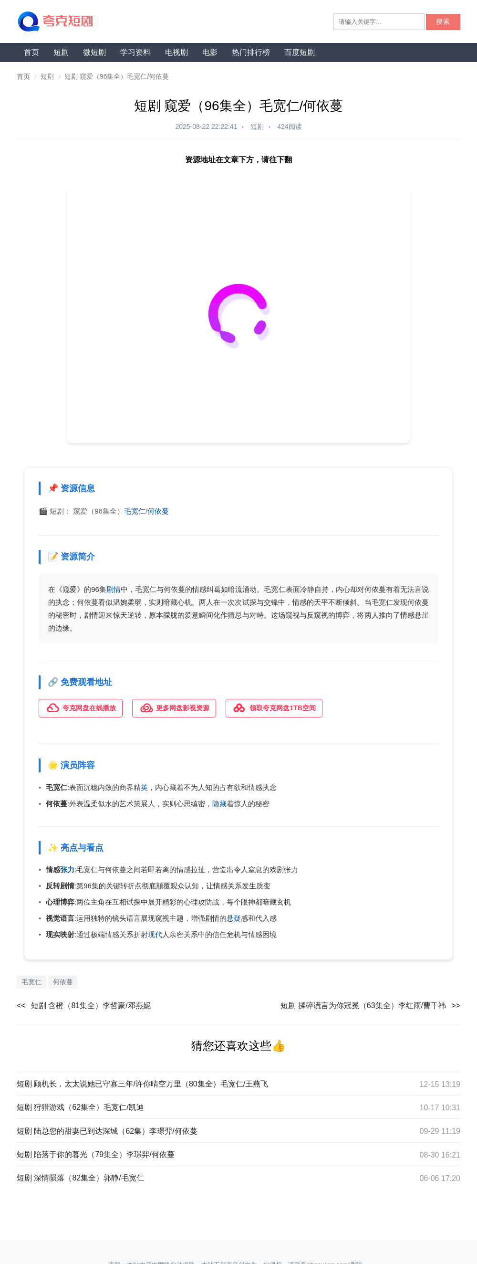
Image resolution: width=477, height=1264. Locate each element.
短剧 (61, 52)
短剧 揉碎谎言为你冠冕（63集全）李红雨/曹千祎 (363, 1005)
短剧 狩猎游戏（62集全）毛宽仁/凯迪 (80, 1107)
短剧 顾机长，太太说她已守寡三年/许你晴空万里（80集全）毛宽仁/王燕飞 (142, 1083)
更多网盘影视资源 (174, 708)
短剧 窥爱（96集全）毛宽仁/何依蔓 (116, 76)
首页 (31, 52)
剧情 (113, 589)
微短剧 (94, 52)
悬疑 (234, 918)
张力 (67, 869)
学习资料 (135, 52)
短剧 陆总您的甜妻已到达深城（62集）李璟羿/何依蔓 (107, 1131)
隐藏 (219, 803)
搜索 (443, 21)
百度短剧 (299, 52)
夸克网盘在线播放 (80, 708)
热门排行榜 (251, 52)
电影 (210, 52)
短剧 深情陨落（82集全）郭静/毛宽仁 (80, 1178)
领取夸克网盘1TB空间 (273, 708)
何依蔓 (158, 511)
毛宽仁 (134, 511)
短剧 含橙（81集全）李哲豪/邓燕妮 (91, 1005)
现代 (155, 934)
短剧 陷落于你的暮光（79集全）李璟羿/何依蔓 (96, 1154)
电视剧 (176, 52)
